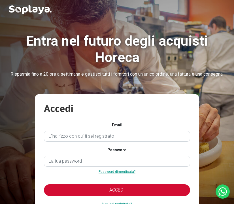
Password (117, 150)
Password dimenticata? (117, 172)
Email (117, 125)
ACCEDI (117, 190)
